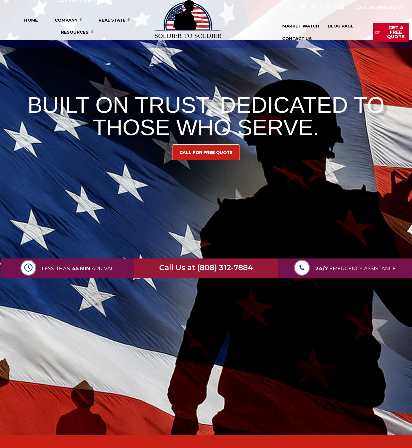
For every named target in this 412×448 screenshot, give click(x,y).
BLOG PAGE (341, 26)
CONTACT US (297, 38)
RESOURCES (77, 32)
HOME (31, 20)
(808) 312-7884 (225, 267)
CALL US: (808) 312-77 (380, 7)
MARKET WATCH (300, 26)
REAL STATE (114, 20)
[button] (68, 20)
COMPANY (68, 20)
